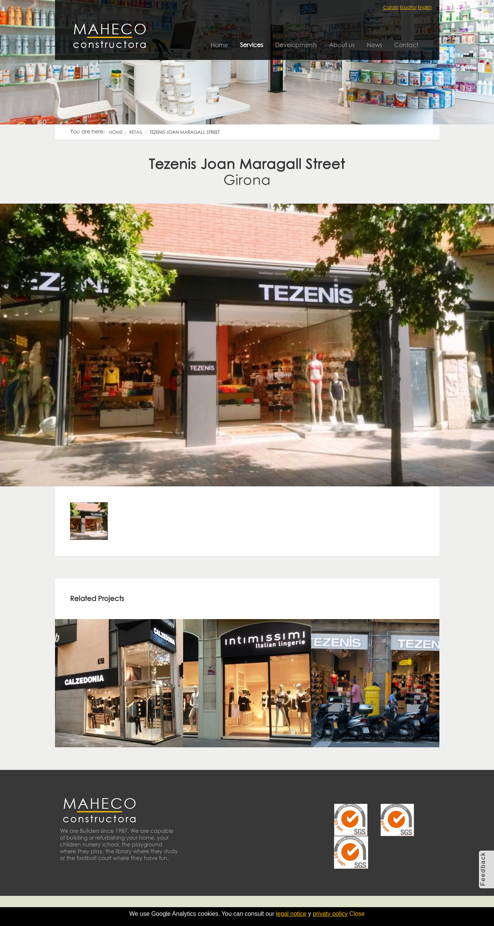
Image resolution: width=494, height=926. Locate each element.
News (374, 45)
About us (342, 45)
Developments (296, 45)
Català (390, 7)
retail (136, 132)
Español (408, 7)
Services (251, 45)
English (425, 7)
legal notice (291, 914)
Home (219, 45)
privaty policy (330, 914)
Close (357, 914)
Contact (406, 45)
